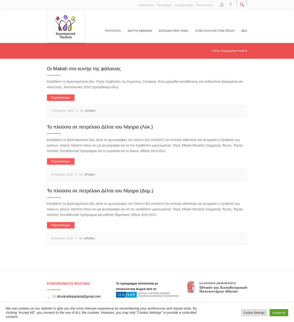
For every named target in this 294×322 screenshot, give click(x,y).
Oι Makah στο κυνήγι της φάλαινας (84, 68)
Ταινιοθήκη (164, 5)
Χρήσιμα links (184, 5)
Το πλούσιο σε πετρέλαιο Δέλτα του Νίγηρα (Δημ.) (100, 190)
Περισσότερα (61, 97)
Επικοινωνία (204, 5)
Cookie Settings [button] (254, 312)
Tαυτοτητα (113, 30)
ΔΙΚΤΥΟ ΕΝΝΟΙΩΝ (140, 30)
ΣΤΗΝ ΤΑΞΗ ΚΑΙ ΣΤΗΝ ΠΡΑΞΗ (214, 30)
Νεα (244, 30)
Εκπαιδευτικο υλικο (173, 30)
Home (216, 51)
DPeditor (90, 110)
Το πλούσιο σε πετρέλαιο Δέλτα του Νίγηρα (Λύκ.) (100, 126)
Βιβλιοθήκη (146, 5)
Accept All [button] (278, 312)
